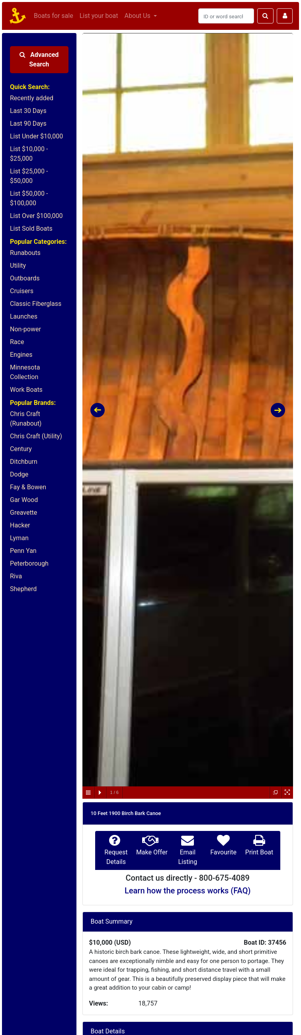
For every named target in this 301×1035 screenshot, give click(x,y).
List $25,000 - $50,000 (29, 176)
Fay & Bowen (28, 487)
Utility (18, 265)
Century (21, 449)
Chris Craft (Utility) (36, 436)
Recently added (31, 98)
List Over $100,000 (36, 216)
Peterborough (29, 563)
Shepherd (23, 589)
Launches (23, 316)
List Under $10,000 (36, 136)
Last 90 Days (28, 123)
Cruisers (21, 291)
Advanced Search (39, 59)
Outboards (24, 278)
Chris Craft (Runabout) (25, 418)
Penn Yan (23, 550)
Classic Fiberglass (35, 303)
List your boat (99, 15)
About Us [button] (138, 15)
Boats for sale (53, 15)
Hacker (20, 525)
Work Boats (26, 389)
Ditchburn (23, 461)
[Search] (226, 15)
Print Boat (259, 852)
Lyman (19, 538)
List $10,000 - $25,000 (29, 153)
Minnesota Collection (25, 372)
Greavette (23, 512)
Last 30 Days (28, 111)
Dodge (19, 474)
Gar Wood (24, 500)
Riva (16, 576)
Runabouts (25, 253)
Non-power (25, 329)
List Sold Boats (31, 228)
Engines (21, 354)
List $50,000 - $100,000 (29, 198)
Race (17, 342)
